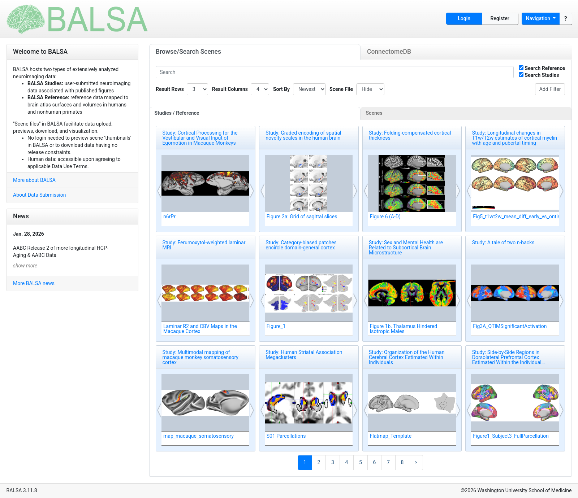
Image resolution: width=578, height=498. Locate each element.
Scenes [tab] (374, 113)
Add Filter (550, 89)
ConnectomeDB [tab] (389, 51)
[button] (159, 191)
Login (464, 18)
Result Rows (170, 89)
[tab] (255, 113)
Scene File (341, 89)
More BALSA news (34, 283)
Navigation (539, 18)
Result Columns (230, 89)
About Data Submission (39, 195)
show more (25, 265)
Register (500, 18)
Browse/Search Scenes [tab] (188, 51)
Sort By (281, 89)
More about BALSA (34, 180)
